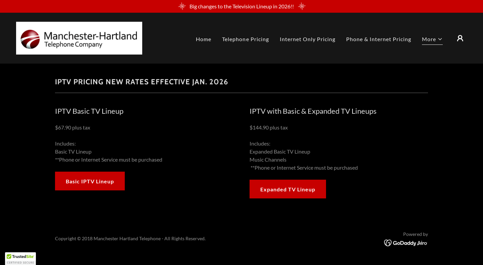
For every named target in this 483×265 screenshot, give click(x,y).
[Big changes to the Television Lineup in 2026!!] (241, 6)
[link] (79, 37)
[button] (432, 40)
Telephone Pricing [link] (245, 39)
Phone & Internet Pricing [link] (378, 39)
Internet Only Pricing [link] (307, 39)
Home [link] (203, 39)
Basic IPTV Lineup (90, 181)
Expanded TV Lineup (287, 189)
